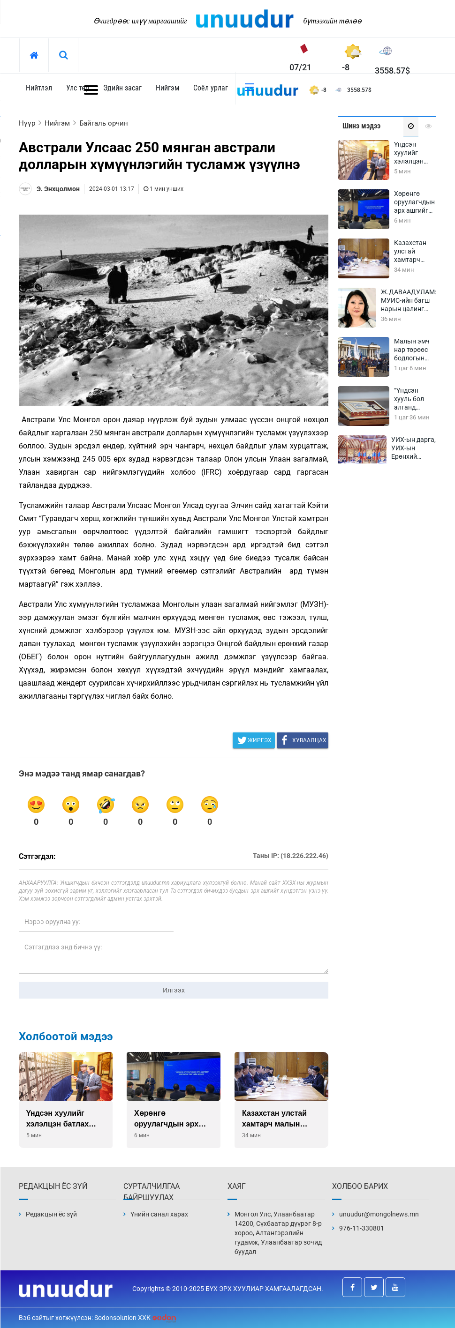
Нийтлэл (39, 87)
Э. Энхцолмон (58, 189)
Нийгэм (167, 87)
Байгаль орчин (103, 123)
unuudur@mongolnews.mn (379, 1214)
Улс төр (77, 87)
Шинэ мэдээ (361, 125)
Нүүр (27, 123)
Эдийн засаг (122, 87)
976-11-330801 (361, 1228)
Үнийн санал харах (159, 1214)
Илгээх (174, 990)
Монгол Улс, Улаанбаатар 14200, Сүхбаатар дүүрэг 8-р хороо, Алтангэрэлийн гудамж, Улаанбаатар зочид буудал (278, 1232)
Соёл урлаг (210, 87)
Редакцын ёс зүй (51, 1214)
